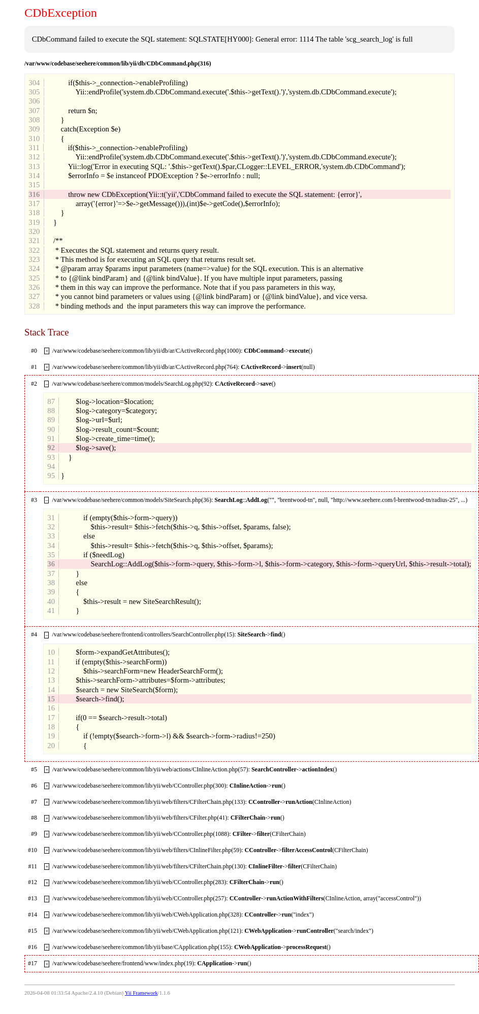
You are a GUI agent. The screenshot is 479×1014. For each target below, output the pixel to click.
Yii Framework (141, 993)
